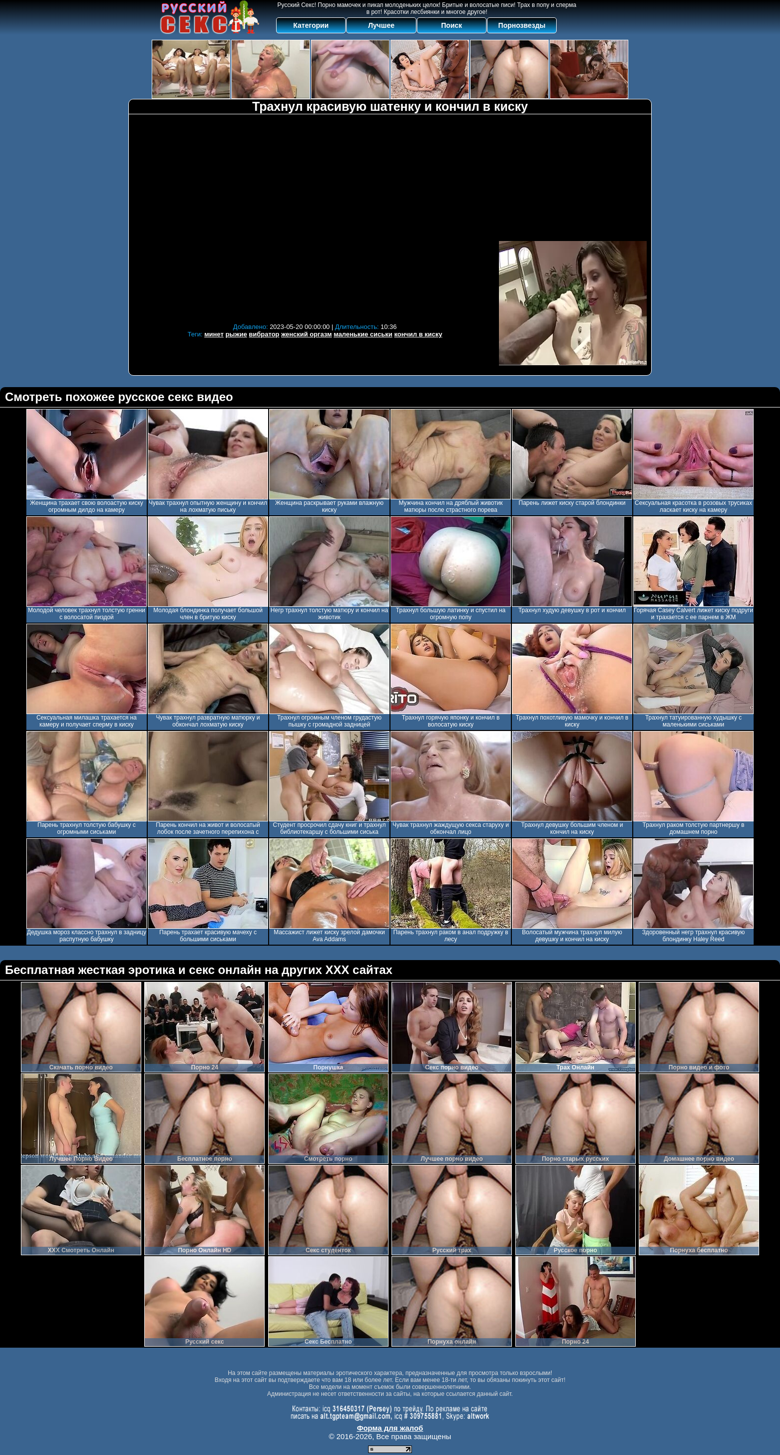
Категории (311, 25)
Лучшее (381, 25)
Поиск (451, 25)
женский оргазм (306, 334)
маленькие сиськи (363, 334)
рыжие (236, 334)
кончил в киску (418, 334)
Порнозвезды (522, 25)
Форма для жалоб (390, 1428)
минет (214, 334)
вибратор (264, 334)
